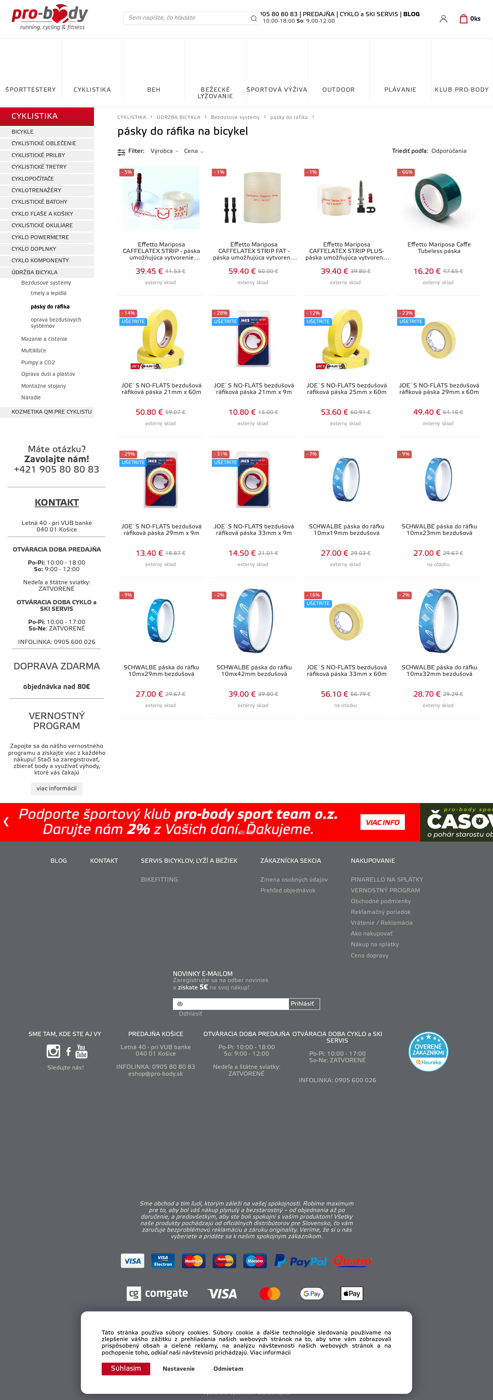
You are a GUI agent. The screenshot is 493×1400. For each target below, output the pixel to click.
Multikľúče (33, 351)
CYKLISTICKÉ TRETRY (39, 167)
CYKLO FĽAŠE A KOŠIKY (42, 214)
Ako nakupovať (371, 934)
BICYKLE (23, 132)
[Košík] (468, 19)
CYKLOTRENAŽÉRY (36, 190)
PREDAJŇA (319, 14)
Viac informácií (270, 1353)
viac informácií (57, 788)
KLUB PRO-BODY (462, 90)
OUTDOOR (338, 90)
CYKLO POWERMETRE (40, 237)
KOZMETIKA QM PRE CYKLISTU (52, 412)
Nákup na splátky (375, 944)
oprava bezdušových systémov (56, 323)
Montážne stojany (43, 386)
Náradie (31, 398)
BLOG (58, 861)
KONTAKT (104, 861)
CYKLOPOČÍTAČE (33, 179)
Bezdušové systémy (46, 283)
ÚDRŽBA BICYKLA (34, 272)
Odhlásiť (190, 1014)
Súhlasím (126, 1368)
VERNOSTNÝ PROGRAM (385, 891)
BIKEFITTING (159, 880)
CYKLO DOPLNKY (34, 249)
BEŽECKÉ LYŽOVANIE (215, 93)
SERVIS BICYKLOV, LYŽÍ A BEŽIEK (189, 861)
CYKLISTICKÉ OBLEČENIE (44, 143)
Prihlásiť (302, 1004)
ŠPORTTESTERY (30, 90)
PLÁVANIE (400, 90)
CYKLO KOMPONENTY (40, 260)
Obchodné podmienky (381, 901)
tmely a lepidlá (49, 293)
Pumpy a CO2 (38, 363)
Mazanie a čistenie (44, 339)
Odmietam (228, 1369)
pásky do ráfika (50, 307)
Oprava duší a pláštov (48, 374)
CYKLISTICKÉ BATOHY (39, 202)
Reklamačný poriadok (381, 912)
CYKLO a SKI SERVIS (369, 14)
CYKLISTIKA (92, 90)
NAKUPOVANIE (373, 861)
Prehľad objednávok (287, 891)
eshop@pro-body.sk (155, 1074)
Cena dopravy (370, 956)
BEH (154, 90)
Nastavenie (179, 1369)
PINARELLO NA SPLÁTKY (387, 880)
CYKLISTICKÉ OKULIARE (42, 225)
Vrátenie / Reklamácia (382, 923)
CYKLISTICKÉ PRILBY (38, 155)
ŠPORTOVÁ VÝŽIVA (277, 90)
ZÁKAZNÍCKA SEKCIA (290, 861)
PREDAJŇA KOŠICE (155, 1034)
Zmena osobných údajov (294, 880)
